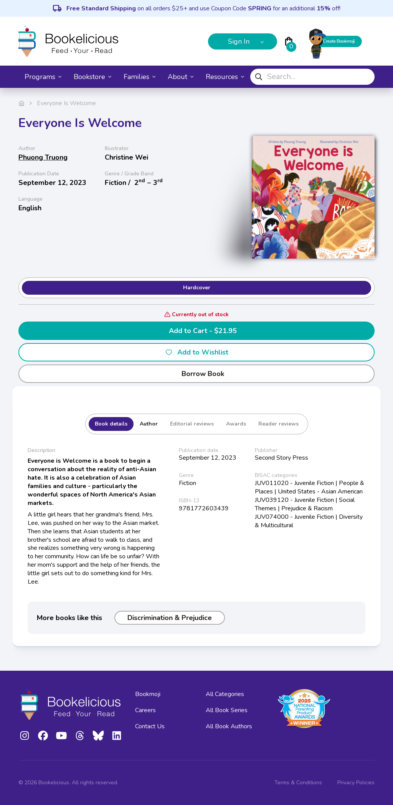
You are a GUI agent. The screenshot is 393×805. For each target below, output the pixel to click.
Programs (43, 76)
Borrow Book (196, 373)
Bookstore (92, 76)
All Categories (225, 694)
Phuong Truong (43, 157)
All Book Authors (229, 726)
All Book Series (227, 710)
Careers (145, 710)
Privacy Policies (356, 782)
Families (139, 76)
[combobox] (312, 77)
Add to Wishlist (196, 352)
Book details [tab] (111, 423)
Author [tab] (149, 423)
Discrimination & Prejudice (169, 617)
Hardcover (196, 287)
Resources (225, 76)
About (180, 76)
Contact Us (150, 726)
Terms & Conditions (298, 782)
